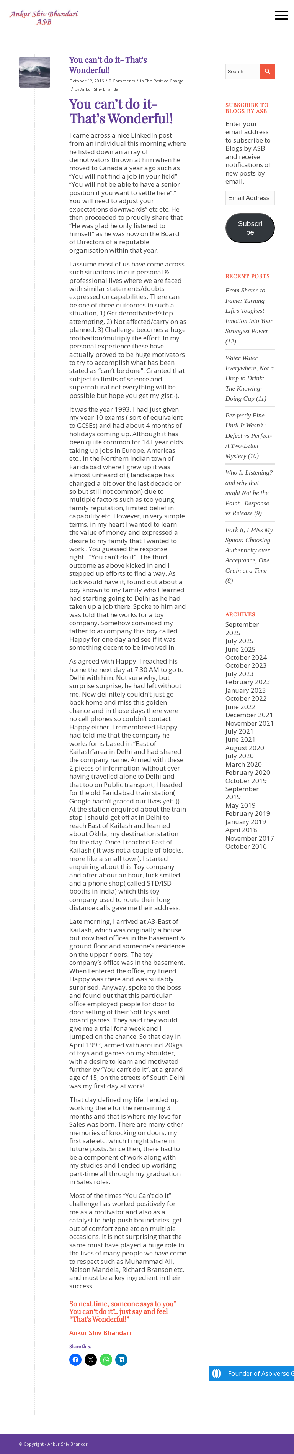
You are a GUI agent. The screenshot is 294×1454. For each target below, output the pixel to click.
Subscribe (250, 228)
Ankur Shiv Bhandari (100, 89)
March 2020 (243, 764)
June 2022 (240, 706)
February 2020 (247, 772)
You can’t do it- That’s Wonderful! (108, 64)
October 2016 (246, 846)
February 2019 (247, 813)
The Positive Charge (164, 81)
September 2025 (242, 628)
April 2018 (241, 829)
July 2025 (239, 640)
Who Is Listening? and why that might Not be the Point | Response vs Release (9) (249, 493)
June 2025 (240, 649)
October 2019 (246, 780)
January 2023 (245, 690)
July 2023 (239, 673)
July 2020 (239, 755)
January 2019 (245, 821)
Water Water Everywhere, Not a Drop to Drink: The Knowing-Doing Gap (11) (249, 378)
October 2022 (246, 698)
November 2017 (249, 838)
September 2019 (242, 792)
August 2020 (244, 747)
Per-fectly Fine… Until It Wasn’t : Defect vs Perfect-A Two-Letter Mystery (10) (248, 436)
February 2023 (247, 681)
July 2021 (239, 731)
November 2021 (249, 723)
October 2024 (246, 657)
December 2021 (249, 714)
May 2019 (240, 805)
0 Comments (122, 81)
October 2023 (246, 665)
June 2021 (240, 739)
